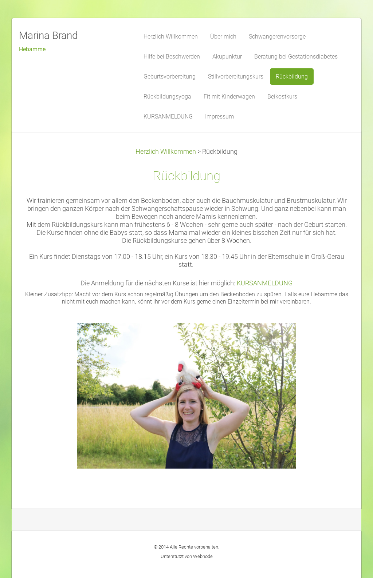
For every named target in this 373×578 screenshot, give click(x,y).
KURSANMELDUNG (264, 283)
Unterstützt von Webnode (187, 556)
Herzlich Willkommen (166, 151)
